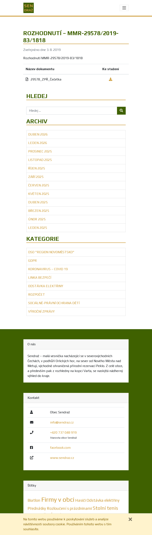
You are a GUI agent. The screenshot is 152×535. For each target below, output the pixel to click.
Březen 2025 (38, 211)
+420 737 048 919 (63, 432)
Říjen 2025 (36, 168)
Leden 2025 (37, 228)
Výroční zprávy (41, 311)
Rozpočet (36, 294)
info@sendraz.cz (62, 422)
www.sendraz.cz (62, 458)
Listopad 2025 (40, 160)
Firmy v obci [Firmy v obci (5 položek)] (57, 499)
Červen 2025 (38, 185)
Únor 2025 (37, 219)
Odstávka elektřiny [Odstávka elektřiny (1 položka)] (103, 500)
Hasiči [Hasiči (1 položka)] (80, 500)
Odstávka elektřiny (45, 286)
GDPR (32, 261)
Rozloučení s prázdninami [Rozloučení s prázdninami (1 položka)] (69, 508)
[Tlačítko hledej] (121, 111)
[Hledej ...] (71, 111)
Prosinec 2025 (40, 151)
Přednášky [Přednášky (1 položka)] (37, 508)
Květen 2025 (38, 194)
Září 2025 (35, 177)
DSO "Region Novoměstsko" (51, 252)
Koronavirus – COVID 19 (48, 269)
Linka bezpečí (39, 277)
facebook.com (60, 448)
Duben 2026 (38, 134)
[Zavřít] (130, 519)
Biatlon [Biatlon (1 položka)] (34, 500)
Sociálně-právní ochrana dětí (54, 303)
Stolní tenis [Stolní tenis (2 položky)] (105, 508)
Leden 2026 (37, 143)
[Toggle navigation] (124, 8)
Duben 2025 (38, 202)
